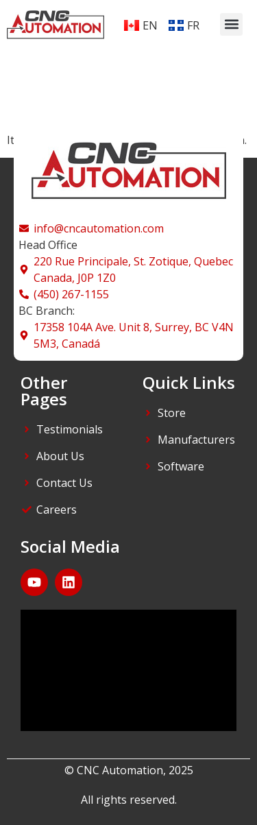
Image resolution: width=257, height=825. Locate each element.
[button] (231, 24)
